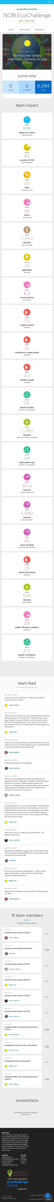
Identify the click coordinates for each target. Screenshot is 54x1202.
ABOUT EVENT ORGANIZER (17, 1179)
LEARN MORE (22, 1189)
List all (27, 920)
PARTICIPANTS (25, 29)
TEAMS (10, 29)
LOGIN (50, 2)
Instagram (24, 1159)
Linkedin (23, 1157)
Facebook (23, 1161)
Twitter (23, 1163)
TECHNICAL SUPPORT (36, 1199)
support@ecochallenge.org (10, 1165)
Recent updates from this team (27, 687)
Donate (49, 1199)
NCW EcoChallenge (27, 15)
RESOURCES (39, 29)
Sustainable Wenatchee (27, 9)
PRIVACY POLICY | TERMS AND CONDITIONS (41, 1196)
